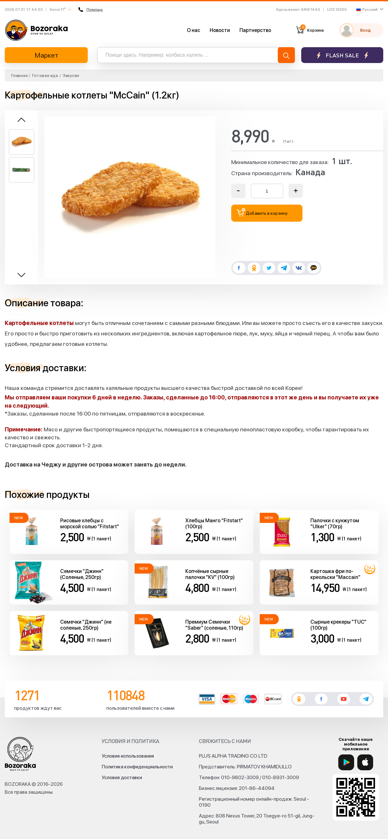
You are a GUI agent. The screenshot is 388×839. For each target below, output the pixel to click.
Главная (19, 75)
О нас (193, 30)
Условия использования (128, 756)
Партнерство (255, 30)
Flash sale (342, 55)
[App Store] (365, 762)
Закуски (71, 75)
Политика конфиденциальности (137, 767)
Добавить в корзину (262, 212)
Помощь (90, 9)
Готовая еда (45, 75)
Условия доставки (122, 777)
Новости (220, 30)
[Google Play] (346, 762)
